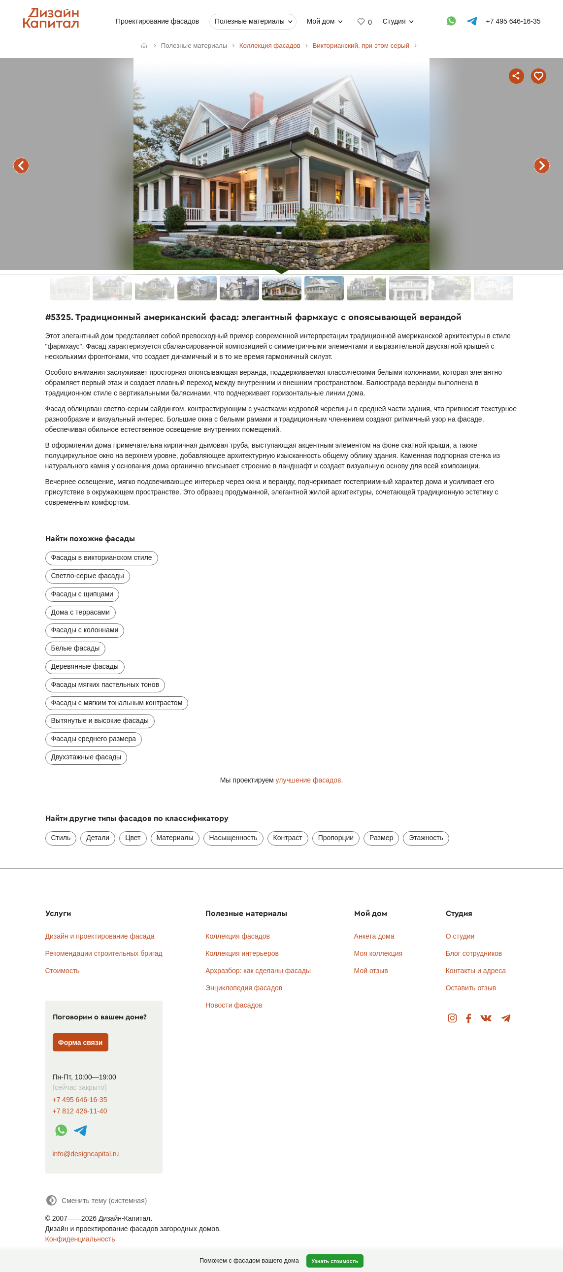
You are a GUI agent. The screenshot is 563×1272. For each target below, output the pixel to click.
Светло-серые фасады (87, 576)
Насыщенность (233, 838)
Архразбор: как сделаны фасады (258, 971)
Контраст (287, 838)
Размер (381, 838)
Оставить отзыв (471, 988)
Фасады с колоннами (85, 630)
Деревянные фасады (85, 666)
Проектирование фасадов (157, 21)
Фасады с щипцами (82, 594)
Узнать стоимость (334, 1261)
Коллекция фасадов (237, 936)
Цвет (132, 838)
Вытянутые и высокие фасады (100, 720)
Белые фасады (75, 648)
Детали (97, 838)
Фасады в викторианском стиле (101, 557)
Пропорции (336, 838)
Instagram (452, 1018)
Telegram (506, 1018)
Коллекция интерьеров (242, 953)
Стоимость (62, 971)
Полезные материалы (250, 21)
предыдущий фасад (21, 165)
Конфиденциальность (80, 1239)
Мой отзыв (371, 971)
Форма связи (80, 1042)
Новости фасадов (234, 1005)
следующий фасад (542, 165)
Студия (393, 21)
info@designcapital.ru (86, 1154)
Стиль (61, 838)
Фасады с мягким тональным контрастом (117, 703)
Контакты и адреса (476, 971)
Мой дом (320, 21)
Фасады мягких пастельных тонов (105, 684)
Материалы (175, 838)
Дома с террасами (80, 612)
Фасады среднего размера (93, 739)
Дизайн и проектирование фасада (100, 936)
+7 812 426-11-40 (80, 1111)
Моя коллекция (378, 953)
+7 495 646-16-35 (80, 1100)
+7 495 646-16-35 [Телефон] (513, 21)
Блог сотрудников (474, 953)
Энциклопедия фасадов (243, 988)
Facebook (468, 1018)
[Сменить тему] (96, 1200)
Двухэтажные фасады (86, 757)
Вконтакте (486, 1018)
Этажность (426, 838)
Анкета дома (374, 936)
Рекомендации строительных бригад (104, 953)
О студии (460, 936)
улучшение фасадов (308, 780)
